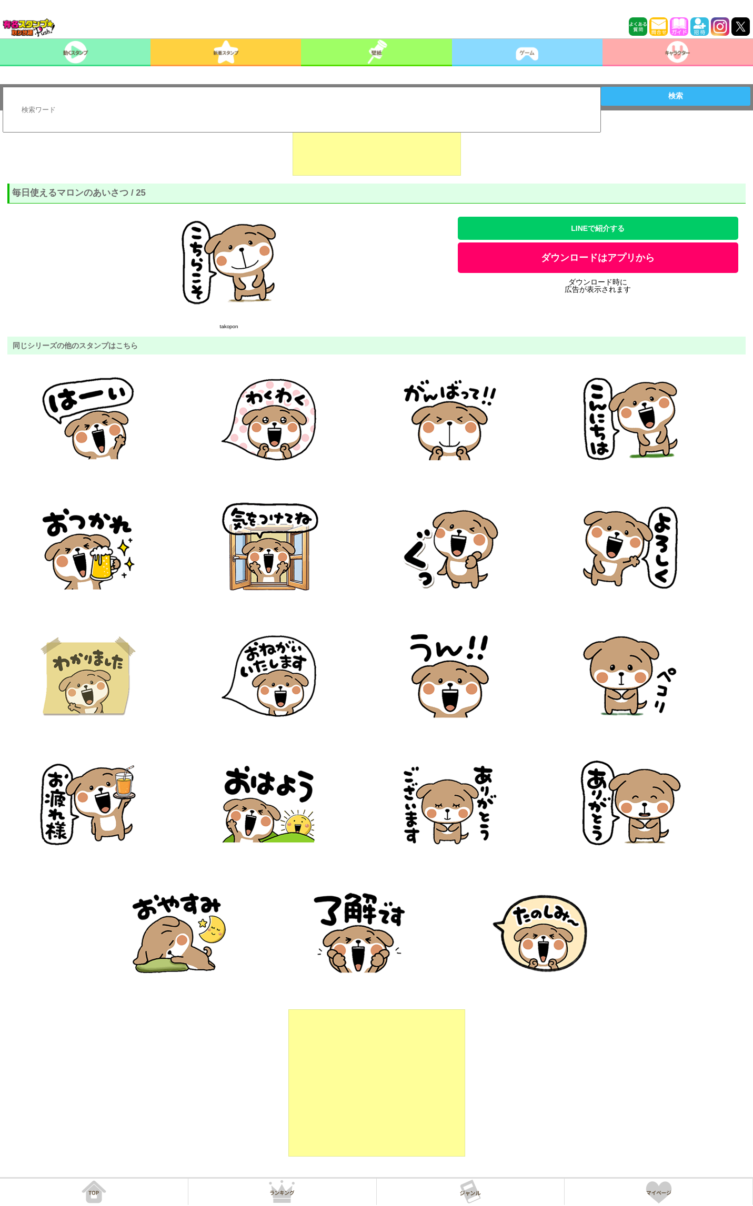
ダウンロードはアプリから (598, 257)
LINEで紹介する (598, 228)
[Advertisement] (377, 149)
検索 (675, 96)
